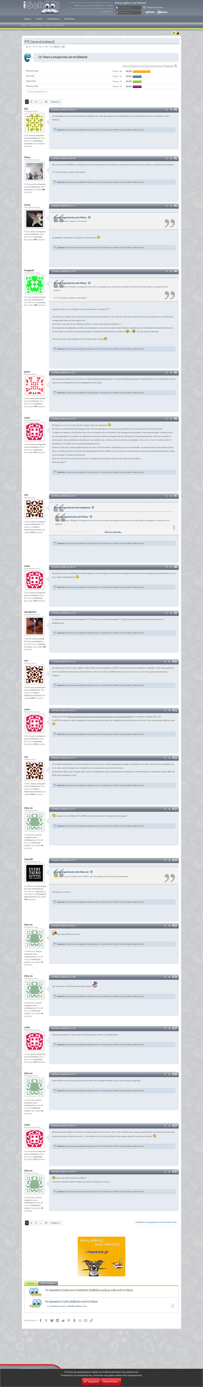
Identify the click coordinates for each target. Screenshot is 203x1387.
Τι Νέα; (39, 18)
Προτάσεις (69, 18)
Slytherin (79, 1305)
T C (48, 1305)
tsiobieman (54, 1305)
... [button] (41, 102)
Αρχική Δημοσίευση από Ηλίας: (81, 217)
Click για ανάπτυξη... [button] (114, 532)
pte (63, 47)
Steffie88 (70, 1305)
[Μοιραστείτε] (171, 110)
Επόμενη (55, 102)
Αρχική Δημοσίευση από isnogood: (83, 507)
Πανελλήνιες (53, 18)
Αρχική (27, 18)
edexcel (56, 47)
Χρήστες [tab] (30, 1282)
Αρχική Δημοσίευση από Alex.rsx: (82, 871)
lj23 (29, 46)
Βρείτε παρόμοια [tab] (48, 1282)
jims (85, 1305)
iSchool (43, 7)
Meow (63, 1305)
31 (46, 102)
